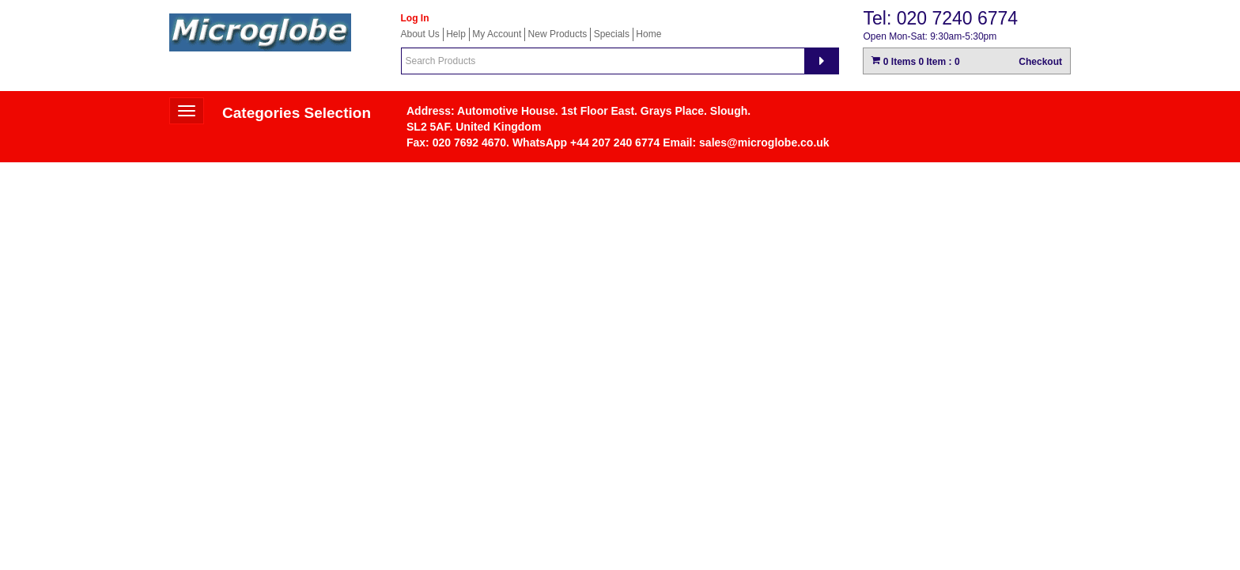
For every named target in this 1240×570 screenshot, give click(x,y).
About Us (420, 34)
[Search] (821, 61)
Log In (415, 18)
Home (648, 34)
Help (456, 34)
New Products (558, 34)
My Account (496, 34)
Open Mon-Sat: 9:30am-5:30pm (929, 36)
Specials (611, 34)
